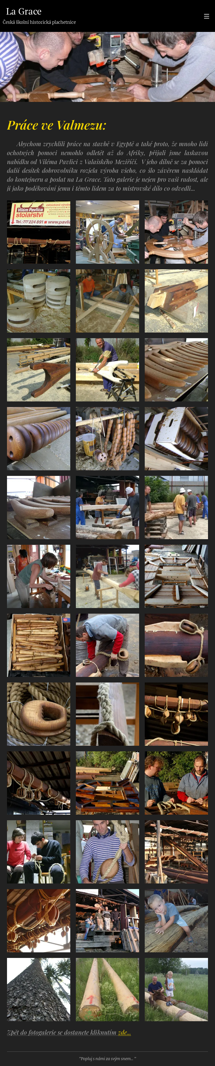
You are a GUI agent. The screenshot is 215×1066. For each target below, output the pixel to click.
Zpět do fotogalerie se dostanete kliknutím (69, 1032)
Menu (206, 16)
